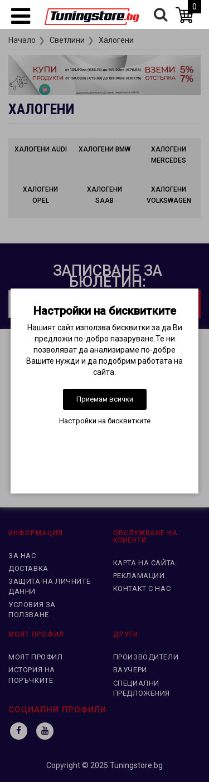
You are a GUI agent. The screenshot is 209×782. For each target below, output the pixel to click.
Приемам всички (104, 399)
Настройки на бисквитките (104, 421)
